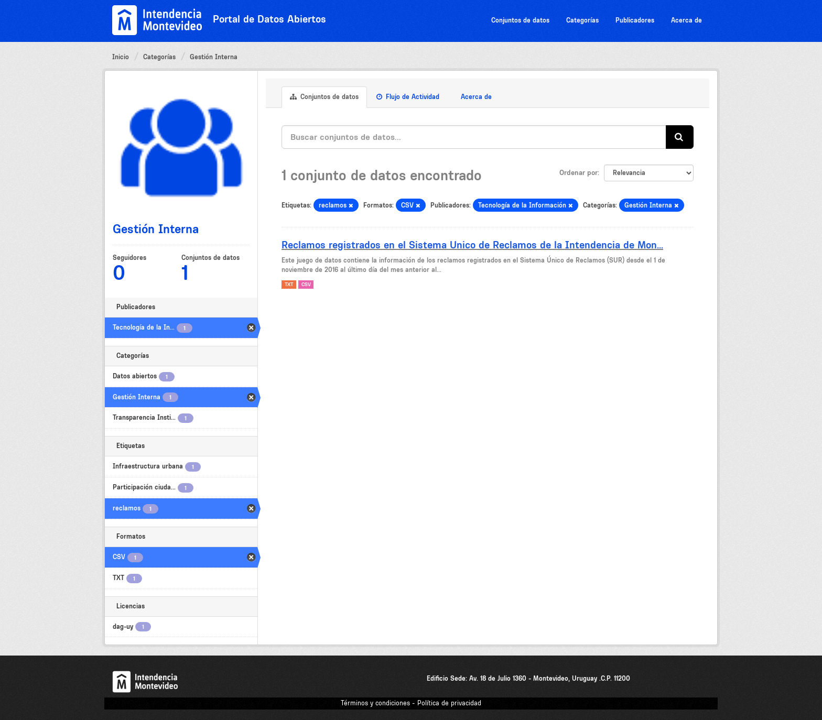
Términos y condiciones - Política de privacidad (411, 703)
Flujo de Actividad (407, 97)
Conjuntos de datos (520, 20)
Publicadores (634, 20)
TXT (289, 284)
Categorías (582, 20)
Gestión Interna (213, 57)
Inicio (120, 57)
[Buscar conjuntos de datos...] (474, 137)
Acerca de (686, 20)
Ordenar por (578, 172)
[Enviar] (680, 137)
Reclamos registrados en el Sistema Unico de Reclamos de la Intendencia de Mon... (472, 244)
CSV (306, 284)
